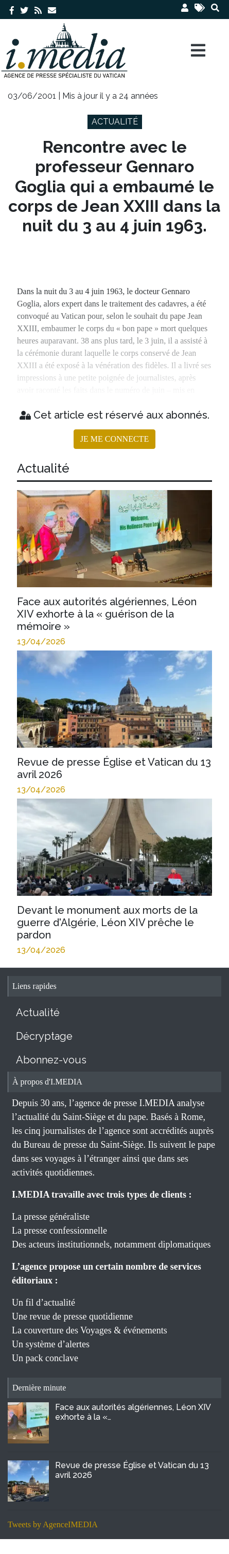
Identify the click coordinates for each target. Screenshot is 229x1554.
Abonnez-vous (51, 1060)
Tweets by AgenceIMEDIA (53, 1524)
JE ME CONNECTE (114, 439)
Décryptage (44, 1036)
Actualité (38, 1012)
